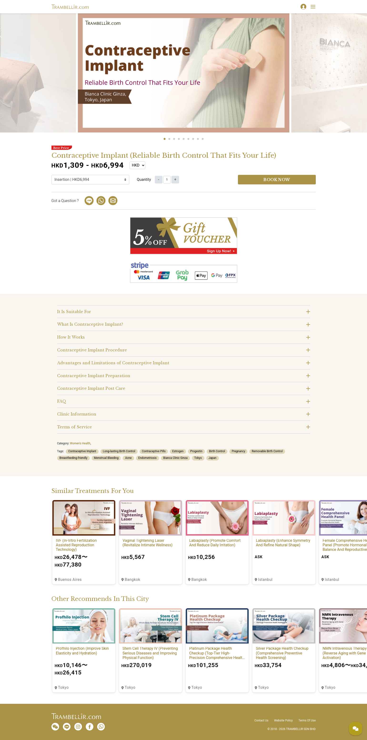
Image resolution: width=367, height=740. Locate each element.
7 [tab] (193, 139)
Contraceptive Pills (154, 451)
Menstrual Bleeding (106, 458)
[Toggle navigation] (313, 7)
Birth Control (217, 451)
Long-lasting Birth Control (119, 451)
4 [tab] (179, 139)
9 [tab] (203, 139)
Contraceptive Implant (82, 451)
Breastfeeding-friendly (73, 458)
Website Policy (283, 720)
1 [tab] (165, 139)
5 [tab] (184, 139)
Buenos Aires (70, 579)
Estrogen (177, 451)
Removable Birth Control (267, 451)
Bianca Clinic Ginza (175, 458)
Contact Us (261, 720)
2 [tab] (169, 139)
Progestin (196, 451)
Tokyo (198, 458)
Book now (276, 179)
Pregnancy (238, 451)
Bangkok (132, 579)
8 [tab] (198, 139)
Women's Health (80, 443)
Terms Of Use (307, 720)
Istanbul (265, 579)
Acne (128, 458)
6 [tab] (188, 139)
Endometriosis (147, 458)
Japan (212, 458)
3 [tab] (174, 139)
